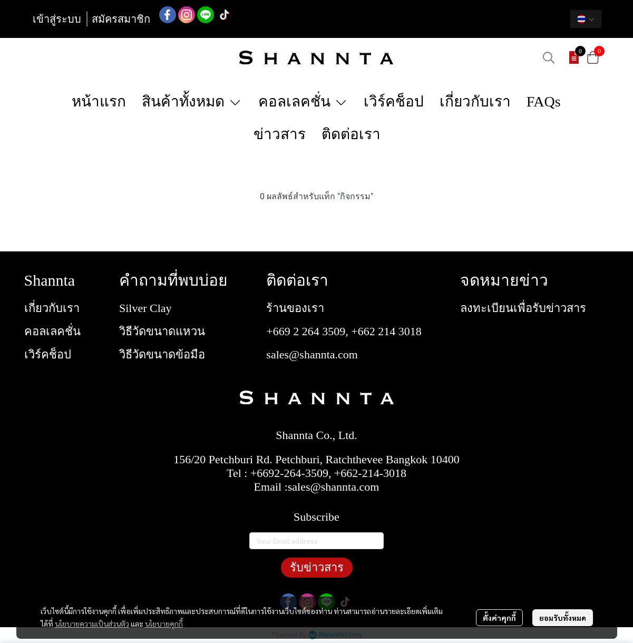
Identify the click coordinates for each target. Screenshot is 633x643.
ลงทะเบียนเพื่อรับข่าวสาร (523, 308)
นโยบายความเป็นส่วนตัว (92, 623)
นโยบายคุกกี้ (164, 623)
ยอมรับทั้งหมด (562, 617)
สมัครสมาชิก (121, 19)
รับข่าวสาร (317, 567)
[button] (585, 19)
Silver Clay (145, 308)
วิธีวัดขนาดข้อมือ (162, 354)
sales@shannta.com (312, 354)
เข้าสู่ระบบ (57, 19)
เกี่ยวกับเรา (52, 308)
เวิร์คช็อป (47, 354)
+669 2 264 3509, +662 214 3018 (343, 331)
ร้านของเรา (295, 308)
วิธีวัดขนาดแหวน (162, 331)
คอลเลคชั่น (52, 331)
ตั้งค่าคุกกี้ (499, 617)
